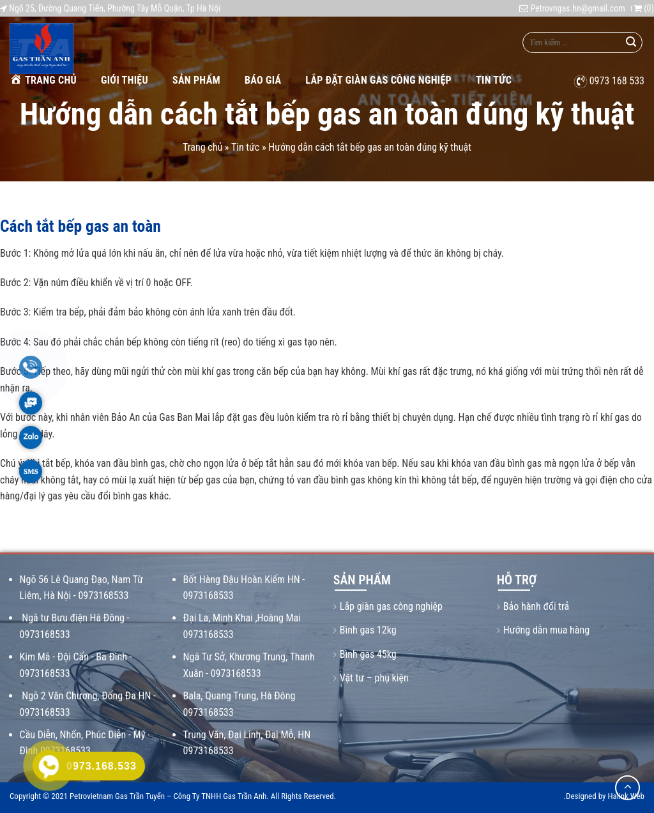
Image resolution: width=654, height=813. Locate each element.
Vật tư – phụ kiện (374, 678)
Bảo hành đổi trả (536, 606)
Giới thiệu (124, 80)
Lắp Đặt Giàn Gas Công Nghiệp (378, 80)
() (644, 8)
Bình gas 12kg (368, 630)
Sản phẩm (196, 80)
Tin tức (494, 80)
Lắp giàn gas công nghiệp (391, 606)
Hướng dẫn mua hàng (546, 630)
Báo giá (263, 80)
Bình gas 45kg (368, 654)
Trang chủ (43, 79)
